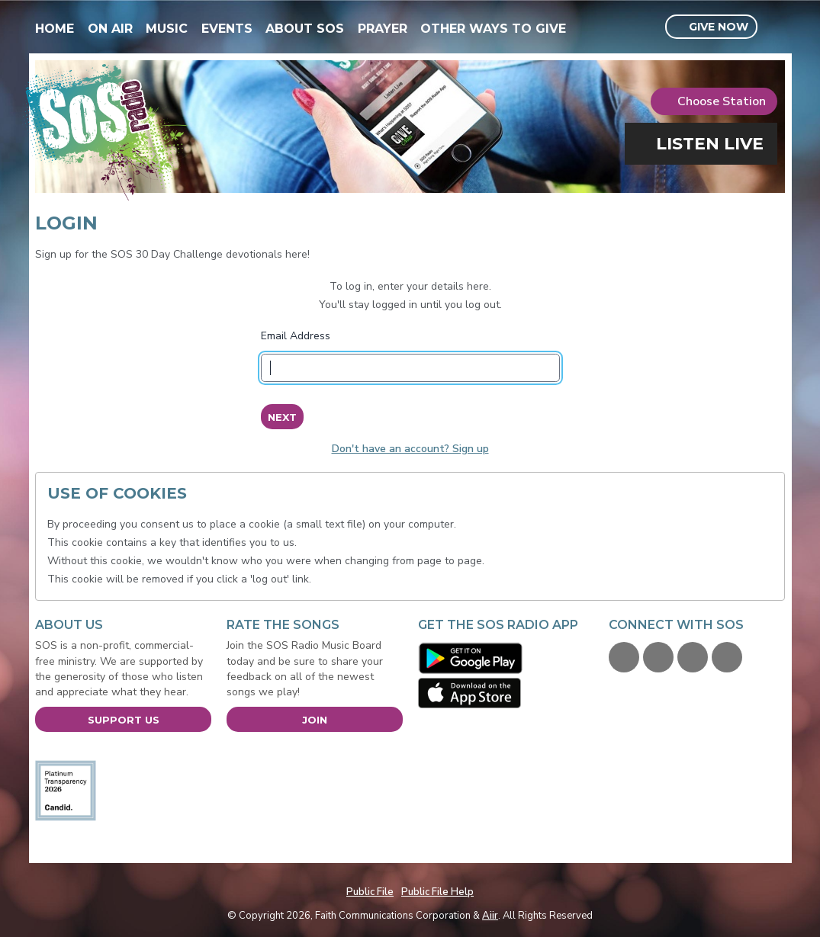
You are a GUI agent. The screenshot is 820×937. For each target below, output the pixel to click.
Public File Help (437, 892)
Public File (370, 892)
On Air (110, 28)
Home (54, 28)
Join (314, 720)
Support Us (123, 720)
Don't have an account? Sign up (410, 448)
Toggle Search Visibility (775, 27)
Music (167, 28)
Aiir (490, 916)
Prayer (382, 28)
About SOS (304, 28)
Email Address (295, 336)
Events (226, 28)
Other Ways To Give (493, 28)
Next (281, 417)
